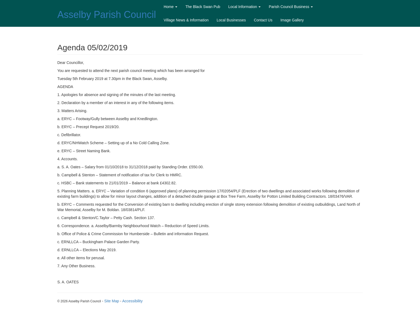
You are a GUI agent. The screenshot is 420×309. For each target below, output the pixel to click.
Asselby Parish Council (106, 14)
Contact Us (263, 20)
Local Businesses (231, 20)
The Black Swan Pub (202, 7)
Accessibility (132, 301)
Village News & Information (186, 20)
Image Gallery (292, 20)
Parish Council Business (291, 7)
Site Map (111, 301)
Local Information (244, 7)
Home (170, 7)
